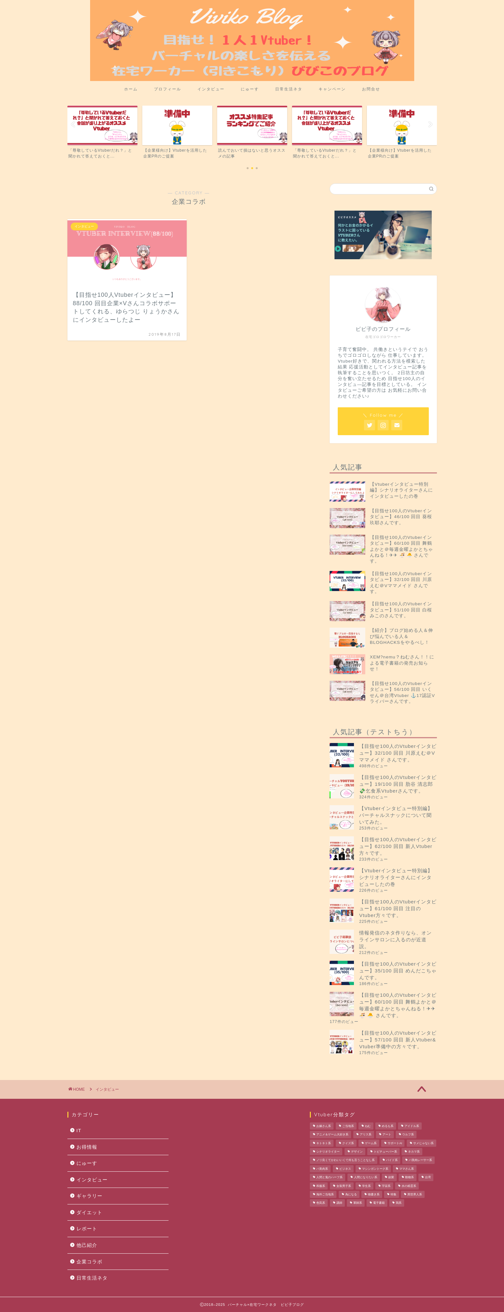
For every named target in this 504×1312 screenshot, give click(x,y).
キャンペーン (332, 89)
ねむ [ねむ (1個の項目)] (368, 1126)
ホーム (131, 89)
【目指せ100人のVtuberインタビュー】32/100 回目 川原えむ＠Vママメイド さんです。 (398, 752)
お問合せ (371, 89)
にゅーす (250, 89)
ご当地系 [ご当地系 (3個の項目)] (348, 1126)
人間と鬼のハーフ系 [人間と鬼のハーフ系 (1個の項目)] (329, 1177)
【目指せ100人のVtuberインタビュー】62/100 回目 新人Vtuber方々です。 (398, 846)
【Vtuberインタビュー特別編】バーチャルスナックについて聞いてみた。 (396, 815)
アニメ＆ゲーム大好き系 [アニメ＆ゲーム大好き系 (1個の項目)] (332, 1134)
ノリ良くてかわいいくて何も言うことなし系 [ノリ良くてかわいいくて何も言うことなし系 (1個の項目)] (345, 1160)
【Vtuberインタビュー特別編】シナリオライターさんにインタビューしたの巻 (396, 877)
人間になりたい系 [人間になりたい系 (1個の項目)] (365, 1177)
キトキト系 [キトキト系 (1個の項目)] (323, 1143)
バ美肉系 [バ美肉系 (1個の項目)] (322, 1168)
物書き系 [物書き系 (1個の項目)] (374, 1194)
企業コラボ (89, 1261)
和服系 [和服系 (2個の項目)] (320, 1186)
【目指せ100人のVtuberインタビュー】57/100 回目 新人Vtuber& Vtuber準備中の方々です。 (398, 1039)
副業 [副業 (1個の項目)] (391, 1177)
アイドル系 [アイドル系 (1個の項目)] (411, 1126)
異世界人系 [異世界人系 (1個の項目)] (414, 1194)
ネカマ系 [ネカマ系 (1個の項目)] (414, 1151)
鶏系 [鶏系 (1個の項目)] (399, 1203)
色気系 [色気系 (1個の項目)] (320, 1203)
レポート (86, 1228)
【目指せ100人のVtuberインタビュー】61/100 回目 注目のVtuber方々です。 (398, 908)
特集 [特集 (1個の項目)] (393, 1194)
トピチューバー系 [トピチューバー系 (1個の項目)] (385, 1151)
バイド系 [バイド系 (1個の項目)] (392, 1160)
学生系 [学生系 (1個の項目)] (366, 1186)
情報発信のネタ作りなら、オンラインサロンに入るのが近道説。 (395, 939)
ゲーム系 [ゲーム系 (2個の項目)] (371, 1143)
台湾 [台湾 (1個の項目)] (428, 1177)
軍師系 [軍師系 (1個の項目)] (357, 1203)
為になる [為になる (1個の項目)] (351, 1194)
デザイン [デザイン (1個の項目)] (357, 1151)
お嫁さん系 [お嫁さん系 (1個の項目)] (323, 1126)
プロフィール (167, 89)
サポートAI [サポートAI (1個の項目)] (395, 1143)
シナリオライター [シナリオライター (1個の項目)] (328, 1151)
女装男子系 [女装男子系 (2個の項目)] (343, 1186)
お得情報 (86, 1147)
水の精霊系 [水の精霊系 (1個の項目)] (409, 1186)
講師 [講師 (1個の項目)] (339, 1203)
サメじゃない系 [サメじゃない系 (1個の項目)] (423, 1143)
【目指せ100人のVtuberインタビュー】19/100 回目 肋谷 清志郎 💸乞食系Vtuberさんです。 (398, 784)
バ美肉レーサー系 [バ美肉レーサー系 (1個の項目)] (420, 1160)
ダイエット (89, 1212)
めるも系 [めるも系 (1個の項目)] (387, 1126)
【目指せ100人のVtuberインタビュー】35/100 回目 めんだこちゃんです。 (398, 970)
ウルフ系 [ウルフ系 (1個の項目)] (408, 1134)
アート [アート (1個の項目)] (386, 1134)
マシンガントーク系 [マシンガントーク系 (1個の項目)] (375, 1168)
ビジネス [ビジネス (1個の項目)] (345, 1168)
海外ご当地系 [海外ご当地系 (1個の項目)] (325, 1194)
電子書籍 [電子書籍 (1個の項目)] (379, 1203)
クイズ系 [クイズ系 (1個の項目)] (348, 1143)
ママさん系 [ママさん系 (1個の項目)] (406, 1168)
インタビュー (211, 89)
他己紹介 (86, 1245)
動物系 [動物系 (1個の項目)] (409, 1177)
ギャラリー (89, 1196)
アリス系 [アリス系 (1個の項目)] (365, 1134)
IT (79, 1130)
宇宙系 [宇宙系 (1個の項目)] (386, 1186)
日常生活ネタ (288, 89)
